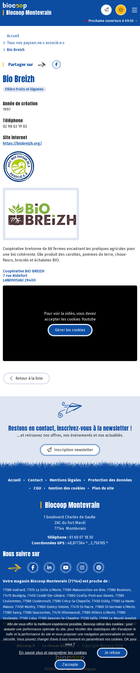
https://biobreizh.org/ (22, 143)
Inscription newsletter (70, 450)
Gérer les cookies (70, 330)
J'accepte (70, 665)
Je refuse (112, 653)
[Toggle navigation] (134, 12)
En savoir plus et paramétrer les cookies (53, 653)
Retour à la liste (26, 378)
